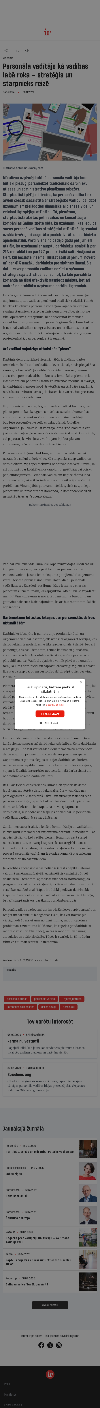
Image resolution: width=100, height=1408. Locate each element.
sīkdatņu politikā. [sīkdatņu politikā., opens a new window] (55, 704)
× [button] (81, 682)
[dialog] (50, 704)
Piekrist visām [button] (50, 713)
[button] (50, 723)
